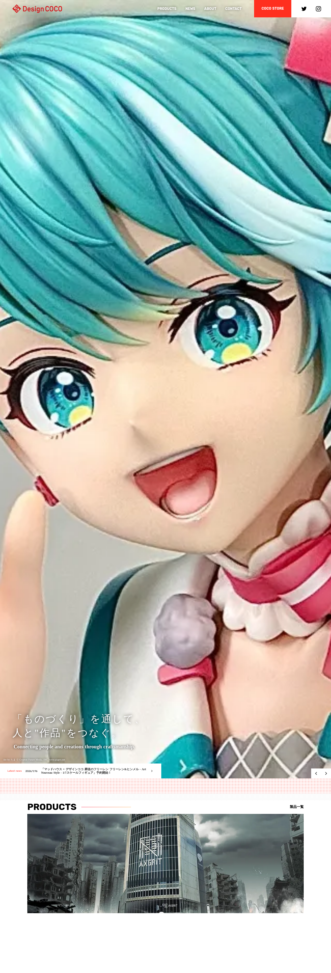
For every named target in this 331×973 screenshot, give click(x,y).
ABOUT (210, 9)
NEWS (190, 9)
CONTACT (233, 9)
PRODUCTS (166, 9)
